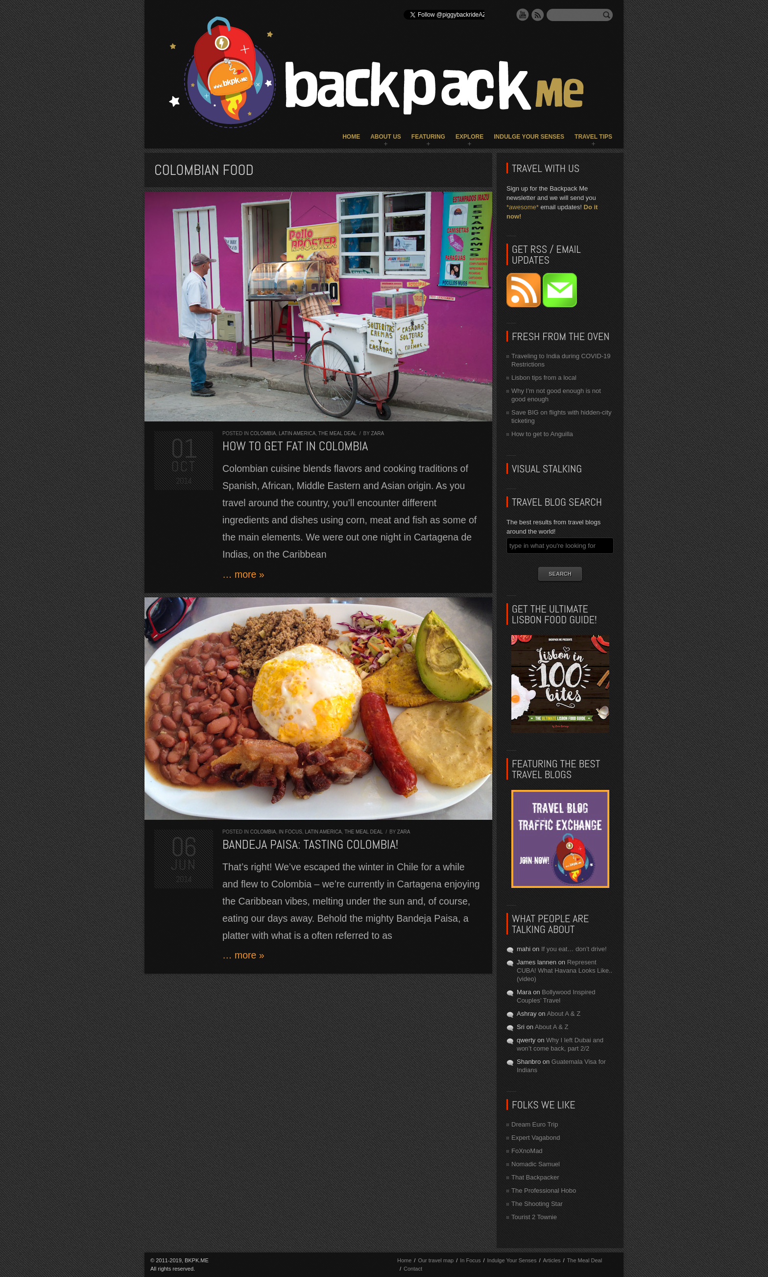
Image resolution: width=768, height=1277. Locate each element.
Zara (377, 433)
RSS (537, 14)
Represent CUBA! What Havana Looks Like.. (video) (564, 970)
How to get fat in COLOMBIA (295, 446)
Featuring (428, 136)
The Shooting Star (537, 1203)
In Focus (290, 832)
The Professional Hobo (543, 1190)
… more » (243, 574)
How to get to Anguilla (542, 434)
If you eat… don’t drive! (574, 949)
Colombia (263, 433)
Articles (551, 1260)
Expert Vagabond (535, 1137)
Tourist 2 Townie (534, 1217)
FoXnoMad (527, 1150)
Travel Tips (593, 136)
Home (351, 136)
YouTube (522, 14)
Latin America (297, 433)
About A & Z (563, 1013)
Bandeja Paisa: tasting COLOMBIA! (310, 844)
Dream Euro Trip (534, 1124)
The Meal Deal (337, 433)
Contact (413, 1269)
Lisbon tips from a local (543, 377)
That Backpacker (535, 1177)
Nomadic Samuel (535, 1164)
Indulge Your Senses (529, 136)
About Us (385, 136)
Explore (469, 136)
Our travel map (436, 1260)
